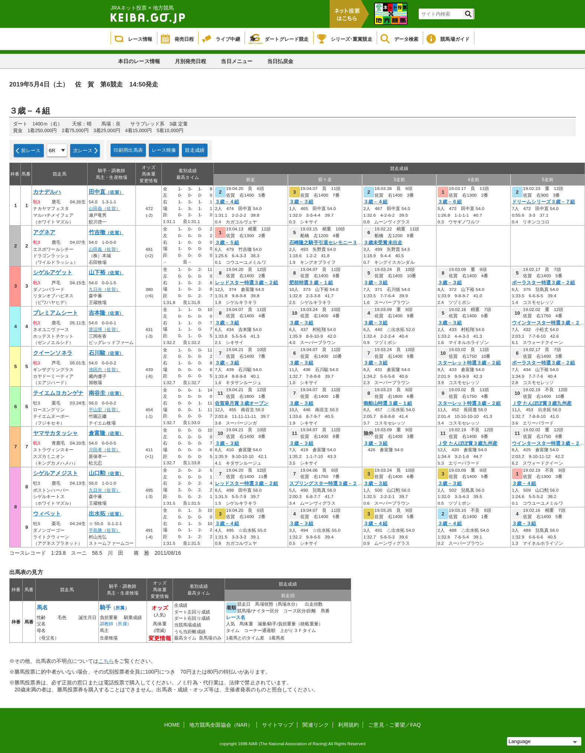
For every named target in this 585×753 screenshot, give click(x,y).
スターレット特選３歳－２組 (469, 363)
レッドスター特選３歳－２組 (246, 282)
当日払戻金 (280, 61)
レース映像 (164, 150)
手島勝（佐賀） (104, 530)
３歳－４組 (227, 201)
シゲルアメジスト (55, 473)
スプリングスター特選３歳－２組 (325, 483)
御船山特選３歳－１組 (387, 403)
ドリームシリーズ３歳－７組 (543, 201)
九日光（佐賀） (104, 289)
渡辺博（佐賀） (104, 329)
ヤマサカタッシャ (55, 433)
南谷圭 (106, 393)
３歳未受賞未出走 (382, 242)
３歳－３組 (301, 201)
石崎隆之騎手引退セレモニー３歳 (325, 242)
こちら (106, 661)
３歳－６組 (450, 201)
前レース (31, 150)
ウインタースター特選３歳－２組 (548, 322)
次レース (83, 150)
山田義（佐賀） (104, 208)
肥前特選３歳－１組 (311, 282)
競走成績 (195, 150)
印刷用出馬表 (128, 150)
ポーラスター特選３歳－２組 (543, 282)
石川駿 (106, 353)
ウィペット (47, 514)
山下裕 (106, 272)
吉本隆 (106, 313)
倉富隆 (106, 433)
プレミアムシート (55, 313)
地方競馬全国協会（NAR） (221, 725)
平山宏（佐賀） (104, 409)
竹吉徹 (106, 232)
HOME (172, 725)
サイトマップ (278, 725)
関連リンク (316, 725)
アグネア (44, 232)
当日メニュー (236, 61)
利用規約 (348, 725)
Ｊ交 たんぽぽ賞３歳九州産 (542, 403)
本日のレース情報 (139, 61)
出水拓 (106, 514)
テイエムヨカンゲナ (58, 393)
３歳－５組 (227, 242)
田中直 (106, 192)
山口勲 (106, 473)
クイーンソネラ (52, 353)
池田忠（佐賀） (104, 369)
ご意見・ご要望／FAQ (394, 725)
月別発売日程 (190, 61)
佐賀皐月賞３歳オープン (241, 403)
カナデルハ (47, 192)
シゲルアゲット (52, 272)
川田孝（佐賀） (104, 449)
